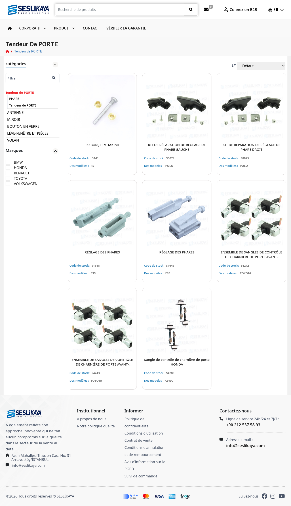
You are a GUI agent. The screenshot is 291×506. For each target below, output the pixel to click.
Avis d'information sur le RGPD (144, 465)
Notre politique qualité (96, 426)
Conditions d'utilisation (143, 433)
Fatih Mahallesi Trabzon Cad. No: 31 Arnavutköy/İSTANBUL (41, 458)
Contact (91, 28)
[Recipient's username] (119, 10)
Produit (62, 28)
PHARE (14, 98)
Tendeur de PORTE (28, 51)
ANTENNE (15, 112)
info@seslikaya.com (28, 465)
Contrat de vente (138, 440)
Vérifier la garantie (126, 28)
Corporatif (30, 28)
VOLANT (14, 140)
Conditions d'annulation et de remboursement (144, 451)
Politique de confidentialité (136, 422)
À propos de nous (91, 418)
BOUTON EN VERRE (23, 126)
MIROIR (13, 119)
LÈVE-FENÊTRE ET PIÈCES (27, 133)
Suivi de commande (140, 476)
